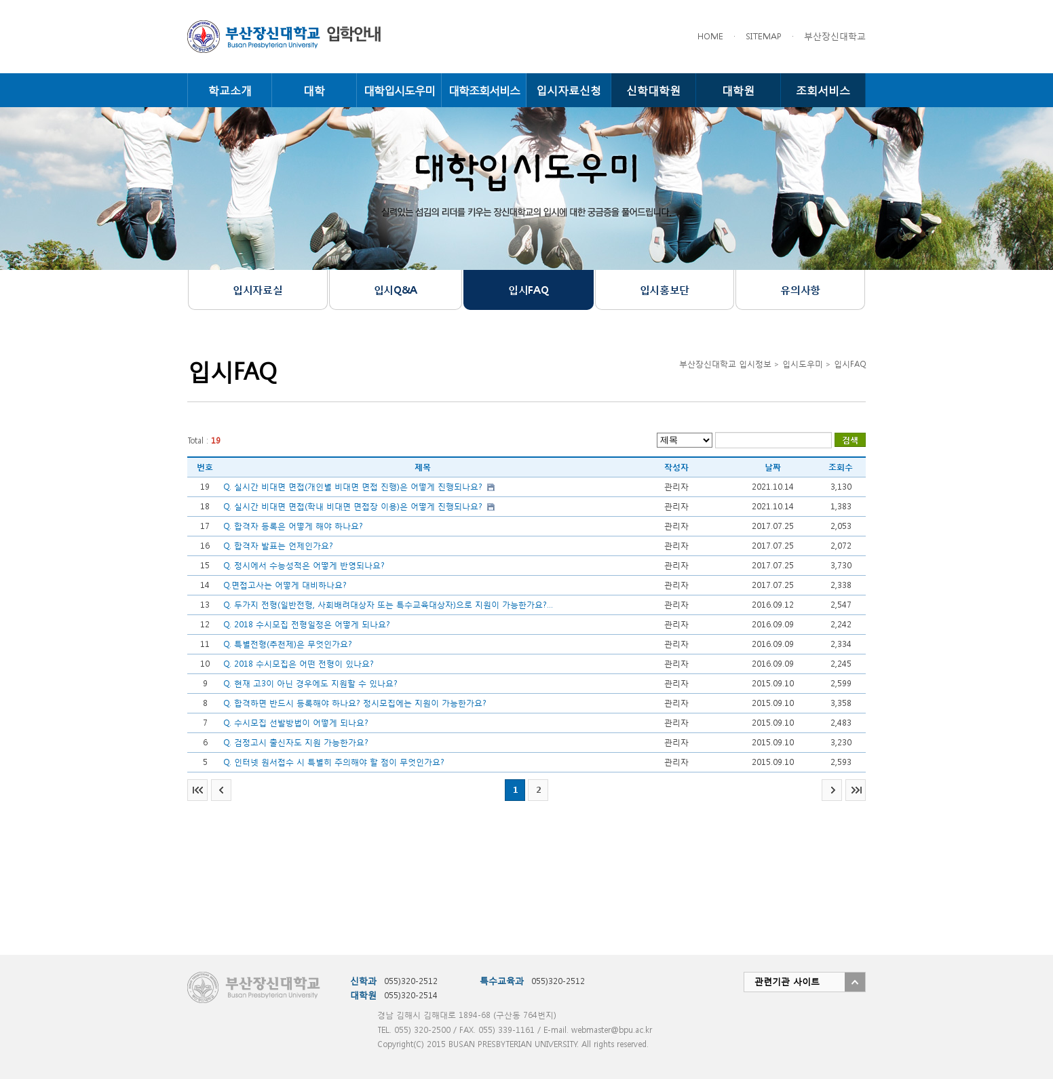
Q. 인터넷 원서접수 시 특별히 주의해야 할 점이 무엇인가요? (333, 762)
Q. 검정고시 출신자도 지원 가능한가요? (295, 742)
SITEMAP (764, 36)
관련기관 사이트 (787, 981)
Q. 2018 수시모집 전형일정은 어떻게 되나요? (306, 624)
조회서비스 (823, 90)
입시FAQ (528, 289)
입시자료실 (257, 289)
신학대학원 (653, 90)
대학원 (738, 90)
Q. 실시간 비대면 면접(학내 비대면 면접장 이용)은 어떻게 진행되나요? (352, 506)
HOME (710, 36)
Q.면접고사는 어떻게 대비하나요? (285, 585)
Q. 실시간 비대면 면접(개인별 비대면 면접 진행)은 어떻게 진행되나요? (352, 487)
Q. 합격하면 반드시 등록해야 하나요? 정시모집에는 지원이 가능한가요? (354, 703)
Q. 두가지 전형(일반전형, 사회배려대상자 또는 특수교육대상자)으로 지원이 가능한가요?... (388, 605)
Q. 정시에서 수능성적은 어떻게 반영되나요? (304, 565)
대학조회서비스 (484, 90)
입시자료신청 (568, 90)
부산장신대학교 (835, 36)
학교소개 (230, 90)
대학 (314, 90)
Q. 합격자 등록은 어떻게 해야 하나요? (293, 526)
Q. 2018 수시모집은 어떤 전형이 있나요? (298, 664)
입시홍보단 (664, 289)
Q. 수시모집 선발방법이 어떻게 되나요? (295, 723)
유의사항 (800, 289)
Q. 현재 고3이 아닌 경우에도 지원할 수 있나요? (310, 683)
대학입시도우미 (399, 90)
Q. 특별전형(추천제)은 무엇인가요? (287, 644)
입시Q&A (395, 289)
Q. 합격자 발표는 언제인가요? (278, 546)
